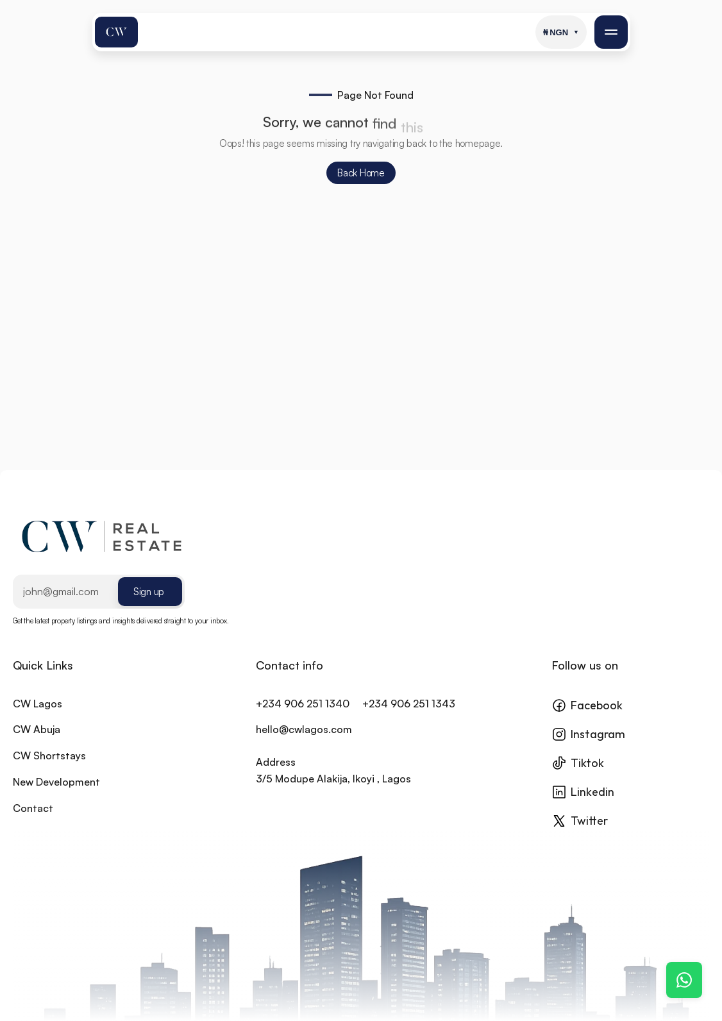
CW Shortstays (49, 770)
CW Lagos (37, 717)
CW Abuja (36, 744)
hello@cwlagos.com (304, 744)
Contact (33, 822)
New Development (56, 795)
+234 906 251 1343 (408, 717)
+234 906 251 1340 (302, 717)
